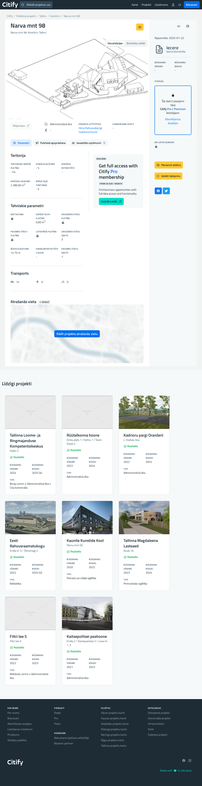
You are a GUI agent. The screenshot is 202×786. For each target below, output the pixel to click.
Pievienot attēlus (169, 165)
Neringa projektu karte (114, 735)
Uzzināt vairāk (111, 201)
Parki (151, 729)
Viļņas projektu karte (113, 713)
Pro (56, 718)
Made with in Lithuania (175, 770)
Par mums (13, 713)
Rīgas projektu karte (112, 740)
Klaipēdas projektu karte (115, 724)
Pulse (57, 724)
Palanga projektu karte (114, 729)
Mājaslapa (21, 126)
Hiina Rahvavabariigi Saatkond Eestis (90, 130)
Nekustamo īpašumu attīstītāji (71, 738)
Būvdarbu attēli (136, 43)
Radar (57, 713)
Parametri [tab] (21, 143)
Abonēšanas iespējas (173, 121)
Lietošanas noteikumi (19, 729)
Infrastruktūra (156, 724)
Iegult (44, 302)
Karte (135, 5)
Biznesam (191, 5)
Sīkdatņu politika (16, 740)
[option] (77, 78)
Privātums (13, 735)
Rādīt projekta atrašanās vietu (77, 333)
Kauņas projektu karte (113, 718)
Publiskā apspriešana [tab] (50, 143)
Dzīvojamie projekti (159, 713)
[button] (16, 78)
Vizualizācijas (115, 43)
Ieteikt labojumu (168, 176)
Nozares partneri (63, 743)
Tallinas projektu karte (113, 746)
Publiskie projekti (157, 735)
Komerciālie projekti (159, 718)
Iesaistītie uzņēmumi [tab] (89, 143)
